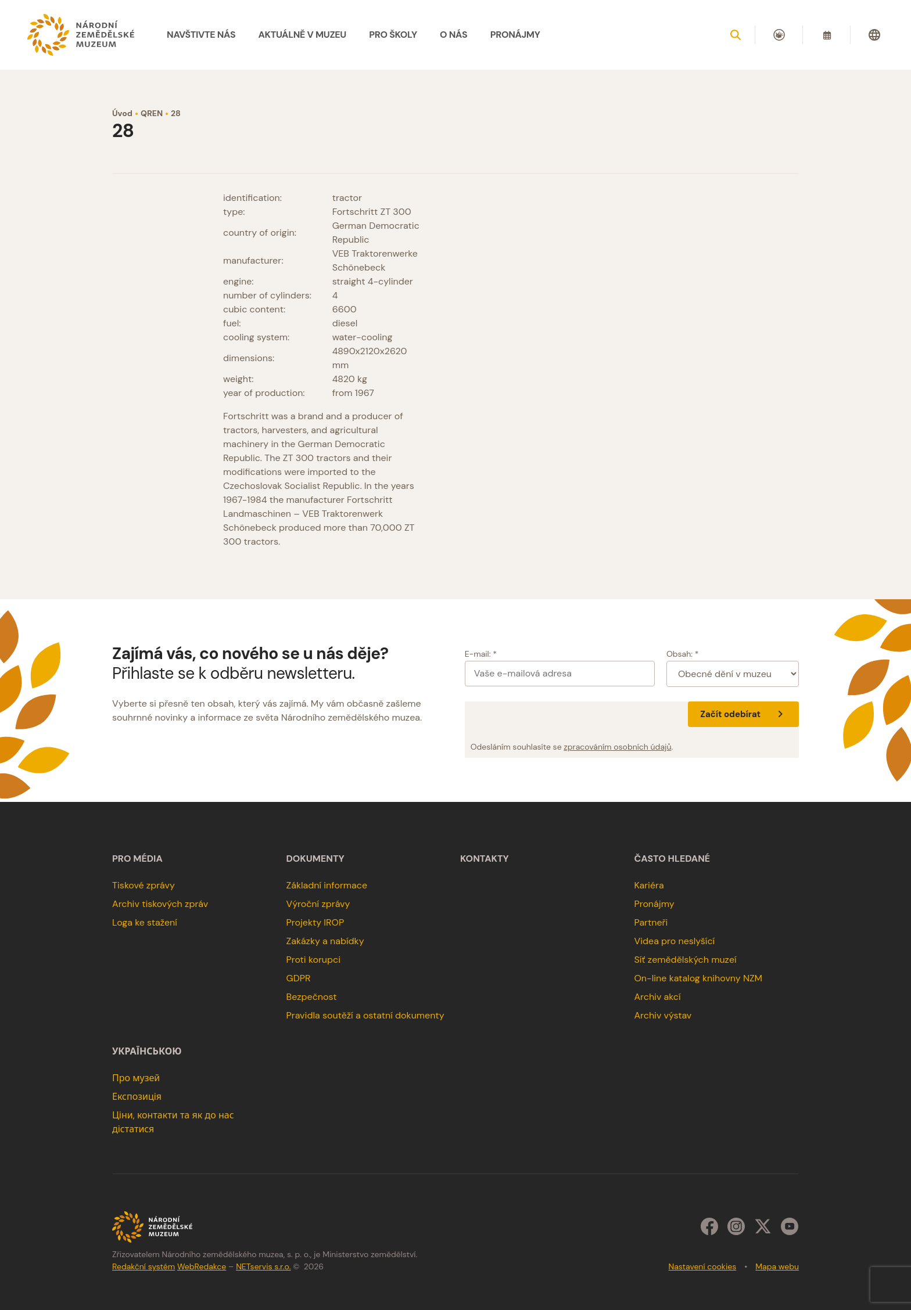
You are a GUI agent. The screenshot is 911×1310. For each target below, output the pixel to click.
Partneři (651, 922)
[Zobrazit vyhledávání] (735, 35)
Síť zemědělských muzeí (685, 959)
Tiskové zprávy (143, 885)
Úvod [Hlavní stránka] (122, 113)
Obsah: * (682, 654)
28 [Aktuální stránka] (176, 113)
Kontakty (484, 859)
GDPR (298, 978)
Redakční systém (143, 1266)
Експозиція (137, 1097)
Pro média (137, 859)
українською (146, 1051)
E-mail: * (481, 654)
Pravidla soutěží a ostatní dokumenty (365, 1015)
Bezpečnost (311, 997)
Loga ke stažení (144, 922)
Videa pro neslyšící (674, 941)
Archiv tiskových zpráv (160, 904)
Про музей (136, 1078)
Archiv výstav (662, 1015)
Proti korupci (313, 959)
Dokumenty (315, 859)
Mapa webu (777, 1266)
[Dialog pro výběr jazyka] (874, 35)
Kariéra (648, 885)
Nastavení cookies (703, 1266)
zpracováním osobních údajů (617, 747)
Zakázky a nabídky (325, 941)
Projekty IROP (315, 922)
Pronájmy (654, 904)
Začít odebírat (743, 714)
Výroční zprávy (318, 904)
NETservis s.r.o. (263, 1266)
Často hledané (672, 859)
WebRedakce (201, 1266)
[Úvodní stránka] (80, 35)
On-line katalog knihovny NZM (698, 978)
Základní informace (327, 885)
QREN (152, 113)
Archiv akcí (657, 997)
